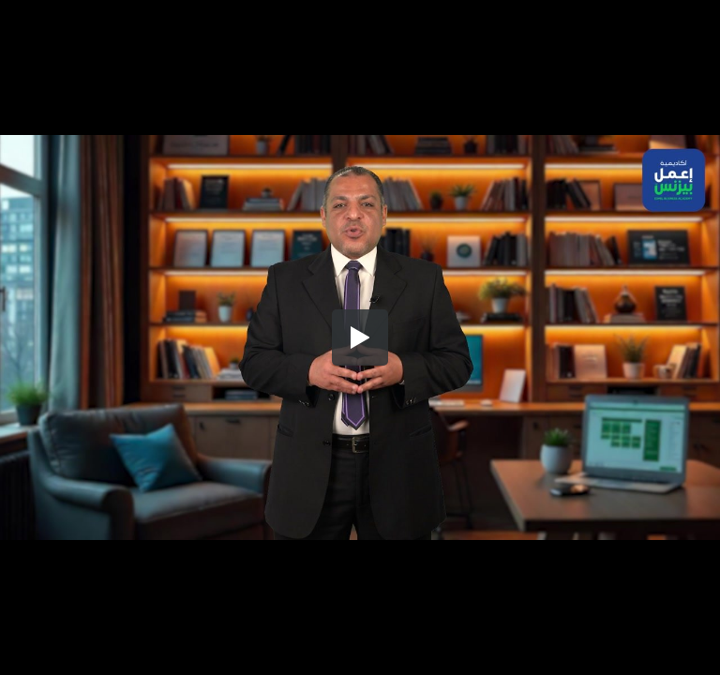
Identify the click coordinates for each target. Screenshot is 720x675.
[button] (360, 337)
